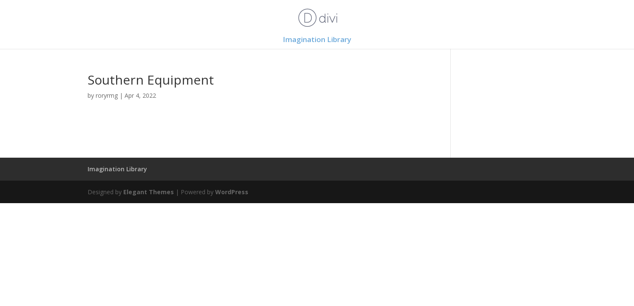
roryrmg (107, 95)
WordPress (231, 192)
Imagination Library (317, 40)
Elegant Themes (148, 192)
